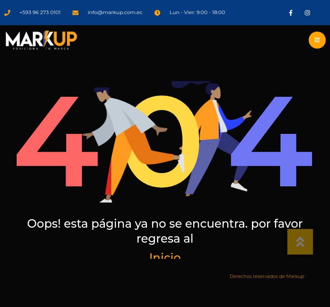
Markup (295, 276)
